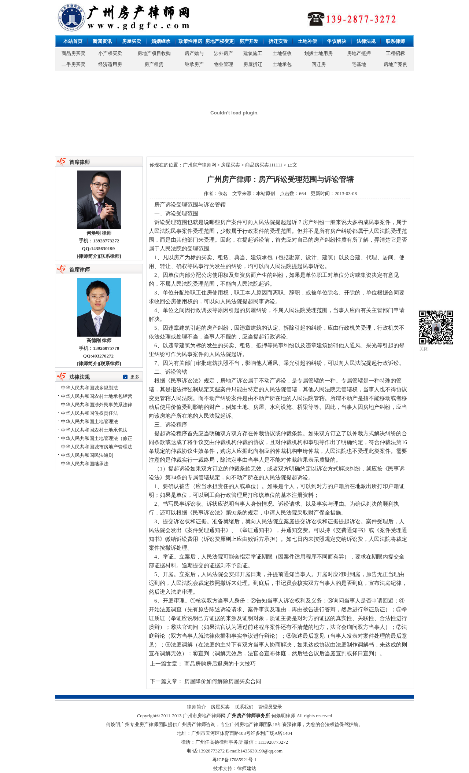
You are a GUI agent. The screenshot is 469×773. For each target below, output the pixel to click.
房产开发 (248, 41)
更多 (135, 377)
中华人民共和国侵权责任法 (89, 413)
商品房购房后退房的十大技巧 (220, 664)
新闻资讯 (102, 41)
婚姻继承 (160, 41)
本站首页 (72, 41)
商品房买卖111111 (263, 165)
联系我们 (244, 707)
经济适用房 (110, 64)
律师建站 (246, 768)
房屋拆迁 (252, 64)
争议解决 (336, 41)
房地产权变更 (219, 41)
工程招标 (395, 53)
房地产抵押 (359, 53)
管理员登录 (270, 707)
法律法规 (366, 41)
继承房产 (194, 64)
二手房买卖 (73, 64)
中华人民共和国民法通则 (87, 455)
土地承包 (282, 64)
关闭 (424, 349)
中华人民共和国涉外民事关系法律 (96, 404)
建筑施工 (252, 53)
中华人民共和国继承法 (84, 463)
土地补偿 (307, 41)
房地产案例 (395, 64)
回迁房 (318, 64)
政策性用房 (190, 41)
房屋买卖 (131, 41)
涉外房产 (223, 53)
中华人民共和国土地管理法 (89, 421)
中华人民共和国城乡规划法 (89, 388)
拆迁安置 (278, 41)
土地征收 (282, 53)
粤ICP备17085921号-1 (234, 759)
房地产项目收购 (154, 53)
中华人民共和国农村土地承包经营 (96, 396)
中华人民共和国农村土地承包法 (94, 430)
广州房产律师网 (199, 165)
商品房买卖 (73, 53)
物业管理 (223, 64)
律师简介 (87, 256)
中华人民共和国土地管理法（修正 (96, 438)
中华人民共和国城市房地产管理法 (96, 447)
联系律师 (395, 41)
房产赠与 (194, 53)
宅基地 (359, 64)
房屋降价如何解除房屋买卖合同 (222, 681)
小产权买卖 (110, 53)
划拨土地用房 (318, 53)
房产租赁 (153, 64)
